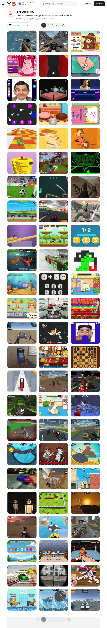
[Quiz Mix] (85, 90)
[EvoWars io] (53, 333)
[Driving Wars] (22, 333)
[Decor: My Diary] (85, 114)
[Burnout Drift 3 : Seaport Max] (22, 576)
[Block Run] (85, 260)
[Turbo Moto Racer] (53, 308)
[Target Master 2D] (53, 187)
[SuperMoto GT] (53, 430)
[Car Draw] (22, 236)
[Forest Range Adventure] (53, 236)
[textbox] (19, 25)
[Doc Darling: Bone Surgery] (85, 66)
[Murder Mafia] (53, 454)
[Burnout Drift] (22, 478)
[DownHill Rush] (53, 381)
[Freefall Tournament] (85, 381)
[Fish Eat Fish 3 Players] (22, 284)
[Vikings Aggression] (85, 211)
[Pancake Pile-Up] (53, 138)
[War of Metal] (53, 503)
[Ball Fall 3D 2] (22, 163)
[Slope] (85, 163)
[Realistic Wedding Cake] (22, 66)
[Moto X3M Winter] (53, 600)
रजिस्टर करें (99, 4)
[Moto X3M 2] (22, 454)
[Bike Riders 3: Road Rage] (85, 527)
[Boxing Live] (85, 551)
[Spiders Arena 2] (22, 430)
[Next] (69, 619)
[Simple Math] (85, 236)
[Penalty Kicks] (22, 187)
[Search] (42, 3)
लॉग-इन (88, 4)
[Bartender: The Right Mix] (85, 308)
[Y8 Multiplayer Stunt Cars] (85, 600)
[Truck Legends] (53, 478)
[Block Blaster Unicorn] (22, 551)
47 (63, 25)
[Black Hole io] (53, 527)
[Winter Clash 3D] (85, 405)
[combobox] (18, 25)
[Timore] (22, 503)
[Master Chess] (85, 357)
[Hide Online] (22, 357)
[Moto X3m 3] (85, 454)
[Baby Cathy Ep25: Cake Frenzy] (53, 114)
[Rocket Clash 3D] (22, 405)
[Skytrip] (22, 138)
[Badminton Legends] (22, 211)
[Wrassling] (53, 90)
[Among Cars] (22, 600)
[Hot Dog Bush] (53, 357)
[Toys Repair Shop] (85, 576)
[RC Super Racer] (53, 211)
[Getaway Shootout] (85, 478)
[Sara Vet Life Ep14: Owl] (85, 41)
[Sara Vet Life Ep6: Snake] (53, 405)
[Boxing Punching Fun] (53, 551)
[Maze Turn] (53, 66)
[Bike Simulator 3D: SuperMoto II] (53, 41)
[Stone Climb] (85, 138)
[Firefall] (22, 114)
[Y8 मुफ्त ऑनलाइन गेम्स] (11, 4)
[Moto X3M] (85, 503)
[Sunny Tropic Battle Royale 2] (22, 527)
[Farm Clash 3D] (53, 163)
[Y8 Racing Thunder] (85, 430)
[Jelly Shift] (22, 381)
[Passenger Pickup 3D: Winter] (53, 260)
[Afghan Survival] (85, 187)
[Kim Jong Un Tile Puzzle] (85, 333)
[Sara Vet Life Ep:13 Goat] (85, 284)
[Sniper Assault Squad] (53, 576)
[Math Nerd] (53, 284)
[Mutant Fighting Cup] (22, 260)
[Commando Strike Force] (22, 41)
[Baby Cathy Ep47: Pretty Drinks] (22, 308)
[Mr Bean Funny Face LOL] (22, 90)
